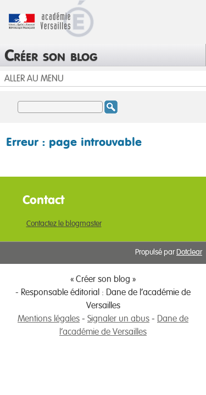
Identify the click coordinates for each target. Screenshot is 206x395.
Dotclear (189, 252)
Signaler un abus (118, 318)
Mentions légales (49, 318)
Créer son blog (50, 55)
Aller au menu (34, 78)
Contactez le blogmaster (64, 224)
